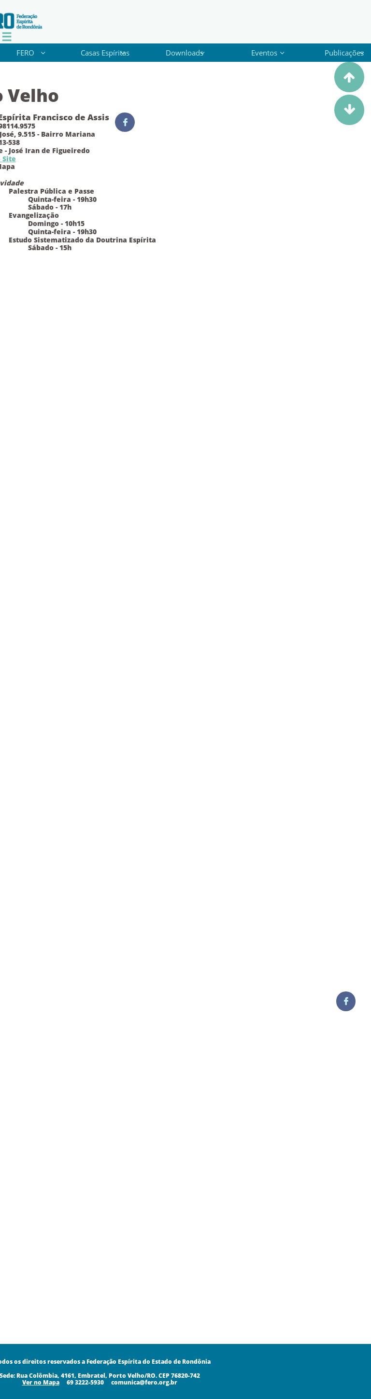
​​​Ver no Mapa (40, 1382)
